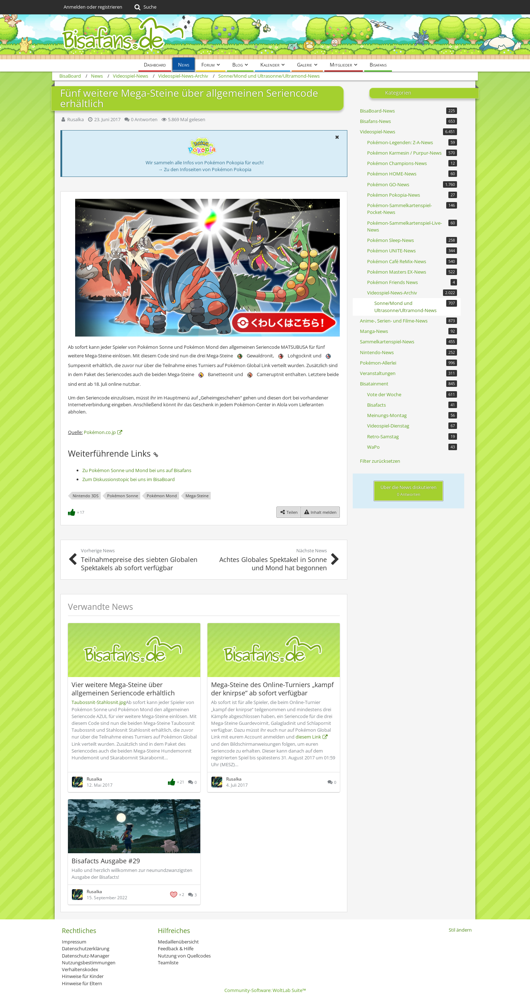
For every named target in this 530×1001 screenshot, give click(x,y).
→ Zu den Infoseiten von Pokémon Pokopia (204, 169)
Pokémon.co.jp (100, 432)
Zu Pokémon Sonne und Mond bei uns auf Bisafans (136, 470)
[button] (337, 137)
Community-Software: (265, 990)
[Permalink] (156, 453)
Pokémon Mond (162, 495)
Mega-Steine (197, 495)
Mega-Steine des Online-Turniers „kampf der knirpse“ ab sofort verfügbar (272, 688)
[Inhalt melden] (320, 512)
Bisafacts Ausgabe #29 (106, 860)
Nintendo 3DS (86, 495)
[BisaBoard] (265, 36)
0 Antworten (144, 119)
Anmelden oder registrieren (93, 7)
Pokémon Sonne (122, 495)
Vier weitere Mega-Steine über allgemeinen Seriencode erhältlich (123, 688)
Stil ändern (460, 930)
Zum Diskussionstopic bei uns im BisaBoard (128, 479)
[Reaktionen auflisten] (77, 511)
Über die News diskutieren (408, 490)
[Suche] (145, 7)
